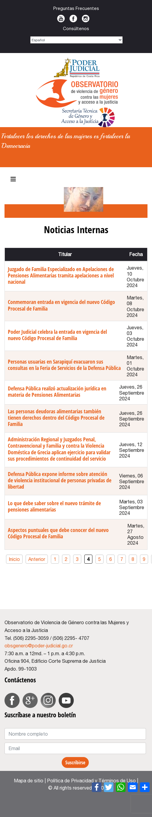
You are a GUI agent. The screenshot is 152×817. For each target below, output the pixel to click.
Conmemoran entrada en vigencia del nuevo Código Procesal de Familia (61, 305)
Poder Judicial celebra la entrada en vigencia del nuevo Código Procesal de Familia (57, 335)
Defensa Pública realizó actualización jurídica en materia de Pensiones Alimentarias (57, 391)
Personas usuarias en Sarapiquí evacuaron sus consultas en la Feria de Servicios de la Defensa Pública (64, 364)
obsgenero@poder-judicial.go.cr (39, 645)
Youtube (61, 18)
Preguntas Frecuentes (76, 8)
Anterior (36, 559)
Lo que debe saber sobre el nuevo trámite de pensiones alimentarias (54, 506)
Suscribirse (75, 762)
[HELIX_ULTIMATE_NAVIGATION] (13, 179)
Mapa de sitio (28, 780)
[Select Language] (76, 40)
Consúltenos (76, 28)
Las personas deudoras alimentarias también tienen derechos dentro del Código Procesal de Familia (56, 417)
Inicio (14, 559)
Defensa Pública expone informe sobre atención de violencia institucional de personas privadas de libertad (59, 480)
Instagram (85, 18)
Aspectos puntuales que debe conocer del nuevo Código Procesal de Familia (58, 533)
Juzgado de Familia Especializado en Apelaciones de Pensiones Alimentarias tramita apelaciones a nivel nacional (61, 275)
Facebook (73, 18)
